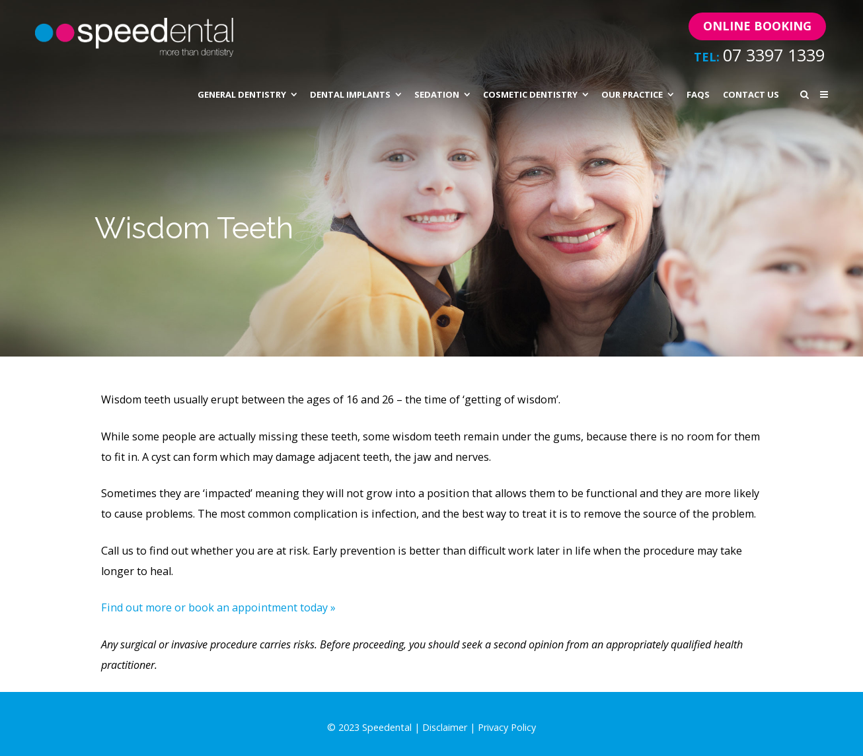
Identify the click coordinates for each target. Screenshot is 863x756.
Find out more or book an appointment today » (218, 607)
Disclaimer (444, 727)
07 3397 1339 (774, 55)
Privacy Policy (507, 727)
